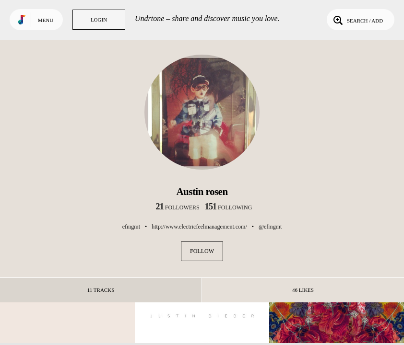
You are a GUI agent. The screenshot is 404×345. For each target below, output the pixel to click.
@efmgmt (270, 226)
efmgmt (131, 226)
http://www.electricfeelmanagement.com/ (199, 226)
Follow (202, 251)
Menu (45, 20)
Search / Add (357, 19)
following (228, 207)
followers (178, 207)
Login (99, 20)
